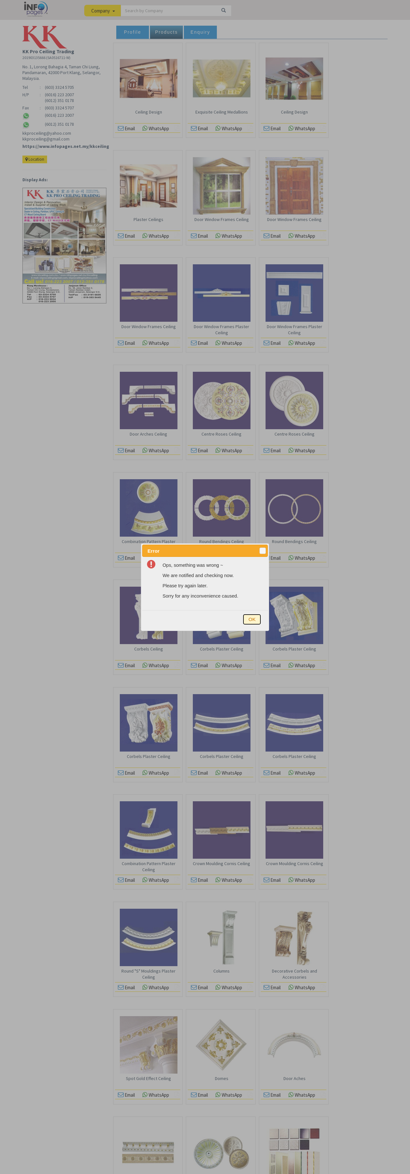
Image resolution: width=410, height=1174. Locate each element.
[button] (262, 551)
